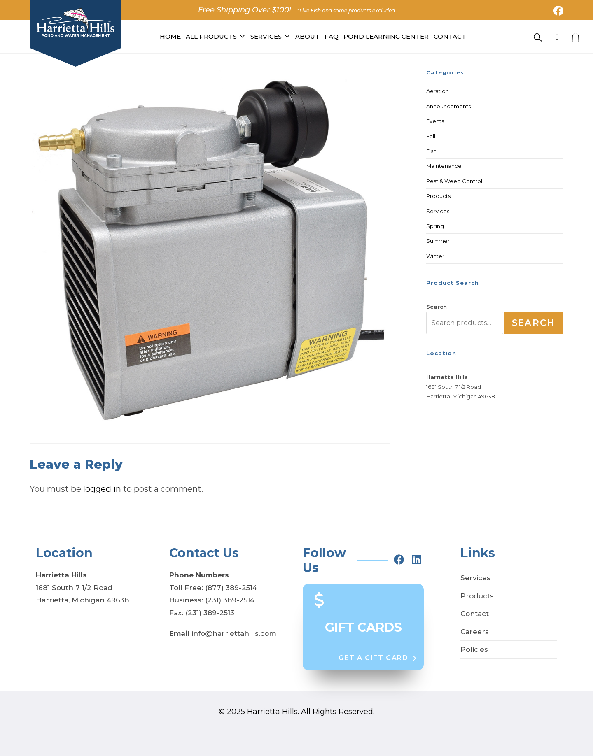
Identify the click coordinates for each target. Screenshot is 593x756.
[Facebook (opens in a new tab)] (557, 11)
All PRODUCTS (215, 36)
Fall (430, 136)
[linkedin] (416, 559)
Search (436, 306)
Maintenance (444, 166)
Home (170, 36)
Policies (474, 649)
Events (435, 121)
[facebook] (399, 559)
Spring (435, 226)
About (307, 36)
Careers (474, 631)
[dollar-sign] (319, 599)
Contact (450, 36)
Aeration (437, 91)
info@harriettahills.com (233, 633)
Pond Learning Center (386, 36)
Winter (435, 256)
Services (270, 36)
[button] (378, 658)
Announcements (448, 106)
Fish (431, 151)
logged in (102, 489)
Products (438, 196)
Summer (438, 240)
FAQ (332, 36)
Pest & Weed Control (454, 181)
